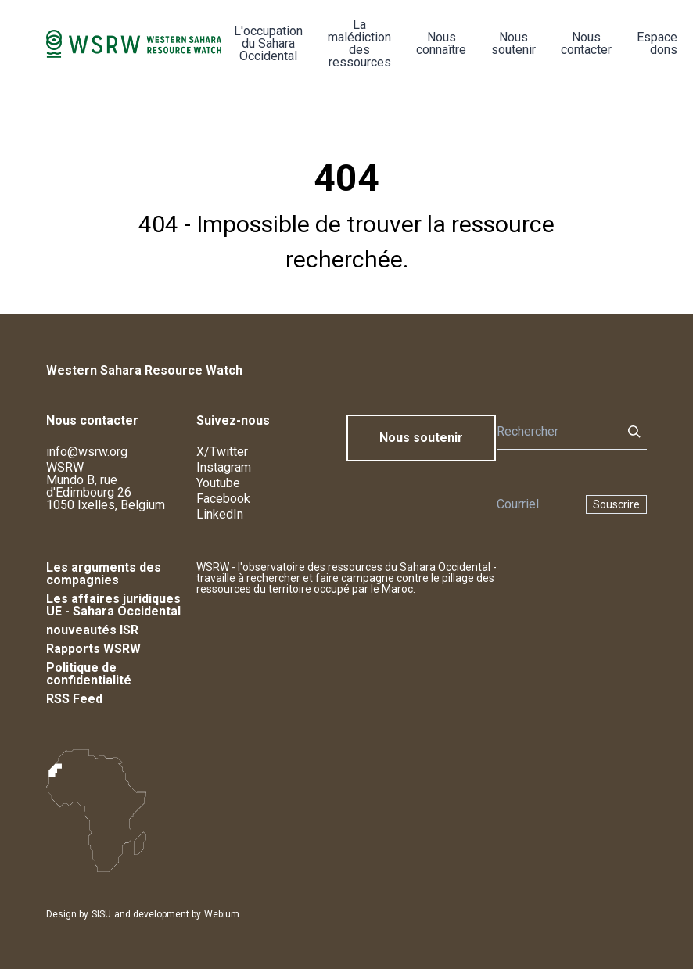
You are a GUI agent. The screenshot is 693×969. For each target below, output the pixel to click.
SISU (101, 914)
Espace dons (657, 43)
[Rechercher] (554, 432)
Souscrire (616, 504)
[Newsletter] (536, 504)
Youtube (218, 483)
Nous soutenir (513, 43)
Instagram (223, 467)
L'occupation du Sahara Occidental (268, 43)
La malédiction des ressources (359, 43)
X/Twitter (222, 451)
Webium (221, 914)
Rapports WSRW (93, 648)
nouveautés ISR (92, 630)
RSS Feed (74, 698)
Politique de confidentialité (88, 673)
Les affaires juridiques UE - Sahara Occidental (113, 605)
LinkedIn (219, 514)
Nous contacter (586, 43)
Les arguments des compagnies (103, 573)
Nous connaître (441, 43)
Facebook (223, 498)
